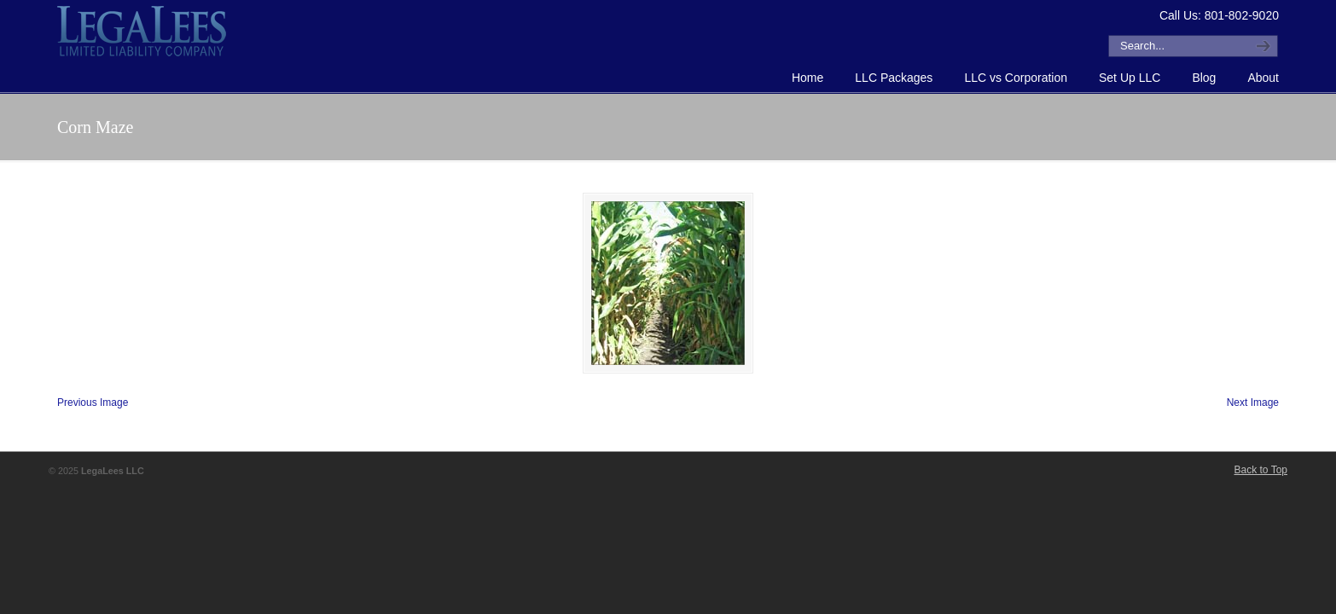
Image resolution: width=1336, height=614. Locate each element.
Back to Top (1260, 470)
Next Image (1253, 402)
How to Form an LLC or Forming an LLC (142, 30)
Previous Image (92, 402)
